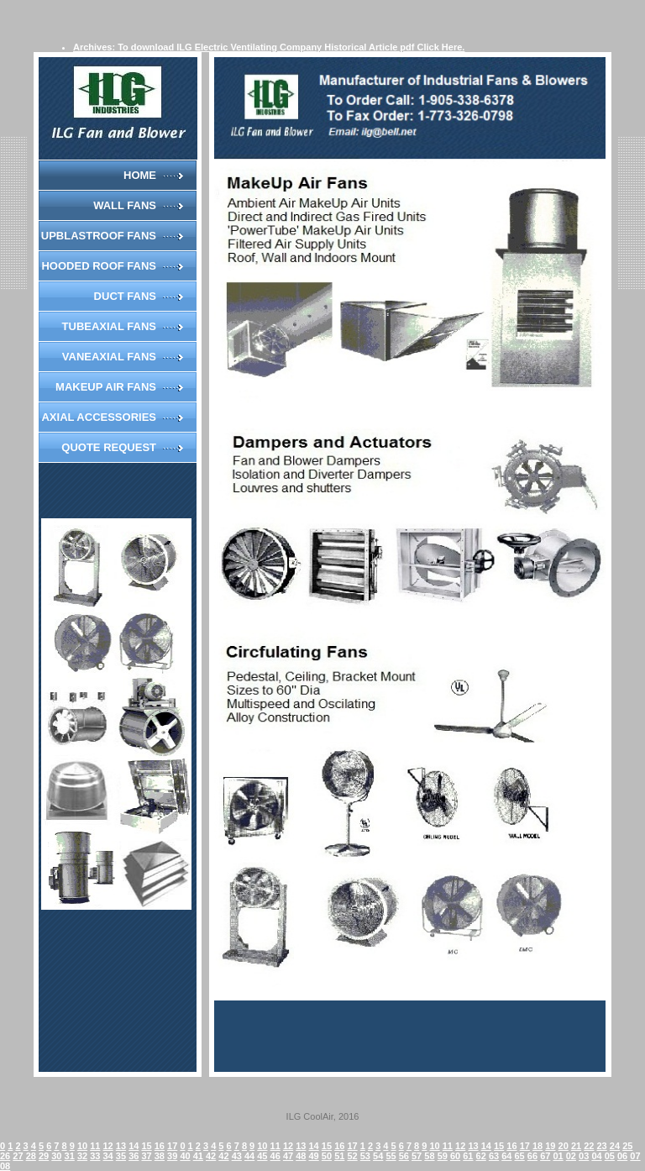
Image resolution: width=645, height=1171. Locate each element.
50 (327, 1156)
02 (571, 1156)
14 (133, 1146)
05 (610, 1156)
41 (198, 1156)
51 (339, 1156)
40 (185, 1156)
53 (365, 1156)
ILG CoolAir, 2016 (322, 1116)
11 (95, 1146)
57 (417, 1156)
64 (506, 1156)
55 (390, 1156)
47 (288, 1156)
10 (82, 1146)
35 (121, 1156)
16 (160, 1146)
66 (532, 1156)
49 (314, 1156)
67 (545, 1156)
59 (443, 1156)
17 (172, 1146)
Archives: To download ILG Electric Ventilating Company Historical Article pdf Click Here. (268, 47)
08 (5, 1166)
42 (211, 1156)
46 (275, 1156)
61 (468, 1156)
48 (301, 1156)
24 (615, 1146)
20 (563, 1146)
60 (455, 1156)
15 (146, 1146)
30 (56, 1156)
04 (596, 1156)
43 (237, 1156)
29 (44, 1156)
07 (635, 1156)
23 (602, 1146)
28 (31, 1156)
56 (404, 1156)
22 (589, 1146)
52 (352, 1156)
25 (627, 1146)
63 (494, 1156)
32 (82, 1156)
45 (262, 1156)
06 (622, 1156)
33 (95, 1156)
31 (70, 1156)
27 (18, 1156)
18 (537, 1146)
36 (133, 1156)
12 (108, 1146)
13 (121, 1146)
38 (160, 1156)
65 (520, 1156)
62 (481, 1156)
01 (558, 1156)
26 (5, 1156)
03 (584, 1156)
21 (576, 1146)
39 (172, 1156)
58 (429, 1156)
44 (249, 1156)
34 (108, 1156)
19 (550, 1146)
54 (378, 1156)
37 (146, 1156)
